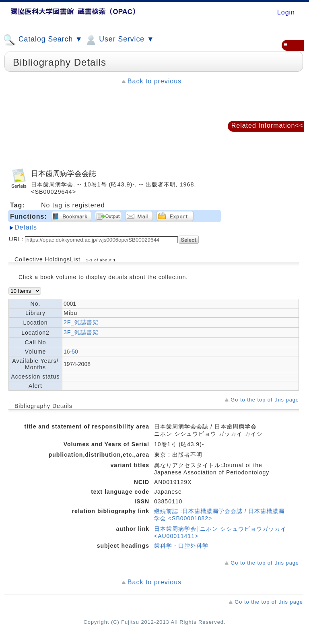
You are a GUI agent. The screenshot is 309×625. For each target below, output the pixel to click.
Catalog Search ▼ (42, 40)
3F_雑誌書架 (81, 332)
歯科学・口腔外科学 (181, 545)
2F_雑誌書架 (81, 322)
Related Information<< (267, 125)
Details (25, 227)
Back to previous (154, 81)
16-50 (71, 351)
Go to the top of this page (265, 400)
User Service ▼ (119, 40)
